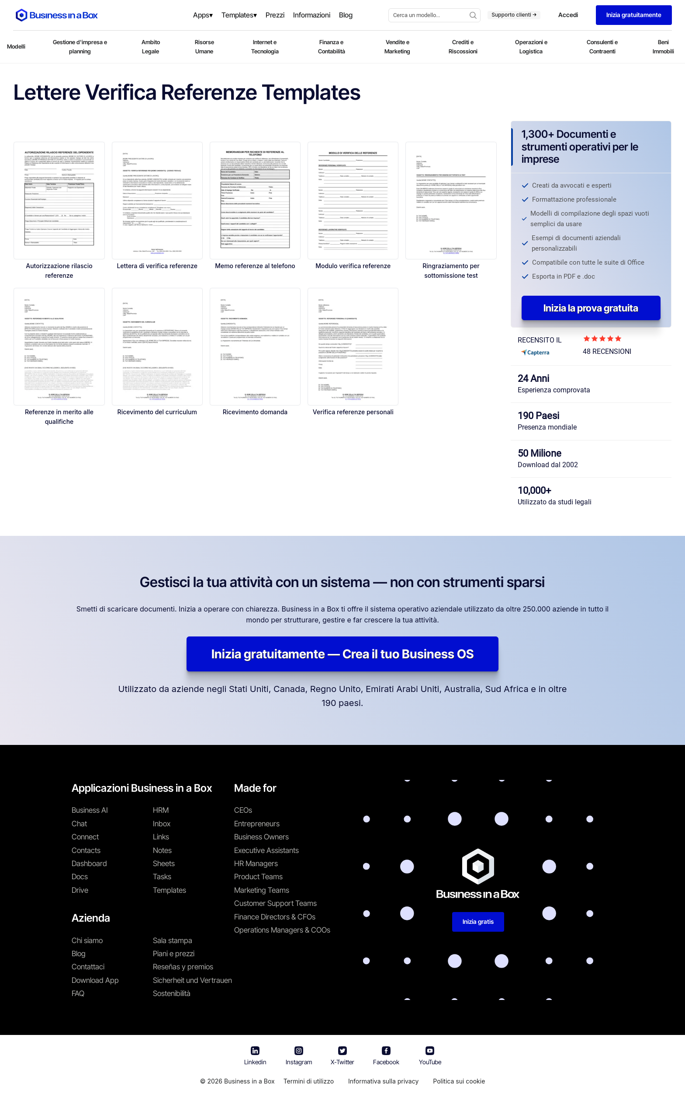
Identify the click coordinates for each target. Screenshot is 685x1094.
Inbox (161, 823)
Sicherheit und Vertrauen (192, 980)
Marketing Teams (261, 890)
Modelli (16, 46)
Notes (162, 850)
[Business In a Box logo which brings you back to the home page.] (56, 15)
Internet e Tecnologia (265, 46)
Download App (95, 980)
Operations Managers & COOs (282, 930)
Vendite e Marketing (397, 46)
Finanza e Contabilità (331, 46)
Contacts (86, 850)
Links (161, 836)
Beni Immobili (663, 46)
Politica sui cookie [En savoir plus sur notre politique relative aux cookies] (459, 1081)
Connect (85, 836)
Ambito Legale (151, 46)
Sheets (164, 863)
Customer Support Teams (275, 903)
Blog (79, 953)
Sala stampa (172, 940)
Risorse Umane (204, 46)
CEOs (243, 810)
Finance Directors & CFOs (274, 916)
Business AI (90, 810)
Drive (80, 890)
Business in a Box (249, 1081)
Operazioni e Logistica (531, 46)
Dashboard (89, 863)
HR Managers (256, 863)
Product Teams (258, 876)
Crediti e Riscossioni (463, 46)
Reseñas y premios (183, 966)
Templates (169, 890)
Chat (79, 823)
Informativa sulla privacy (383, 1081)
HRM (161, 810)
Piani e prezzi (173, 953)
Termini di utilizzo (309, 1081)
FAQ (78, 993)
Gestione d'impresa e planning (80, 46)
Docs (80, 876)
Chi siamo (87, 940)
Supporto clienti (513, 14)
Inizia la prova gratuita (590, 308)
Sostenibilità (171, 993)
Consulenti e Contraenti (602, 46)
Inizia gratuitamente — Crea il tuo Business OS (342, 654)
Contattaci (88, 966)
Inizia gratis (478, 921)
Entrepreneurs (257, 823)
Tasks (162, 876)
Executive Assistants (266, 850)
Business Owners (261, 836)
